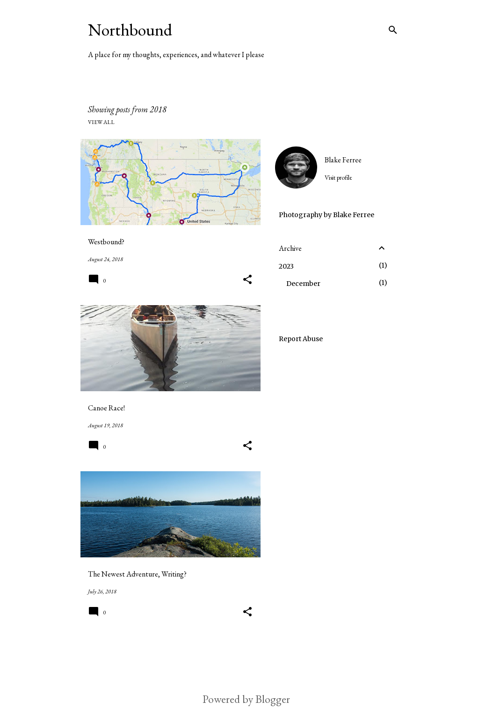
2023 (286, 266)
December (303, 283)
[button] (247, 280)
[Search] (393, 30)
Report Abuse (301, 339)
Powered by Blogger (239, 699)
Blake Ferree (343, 160)
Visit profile (338, 177)
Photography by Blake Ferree (326, 215)
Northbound (130, 30)
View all (101, 122)
